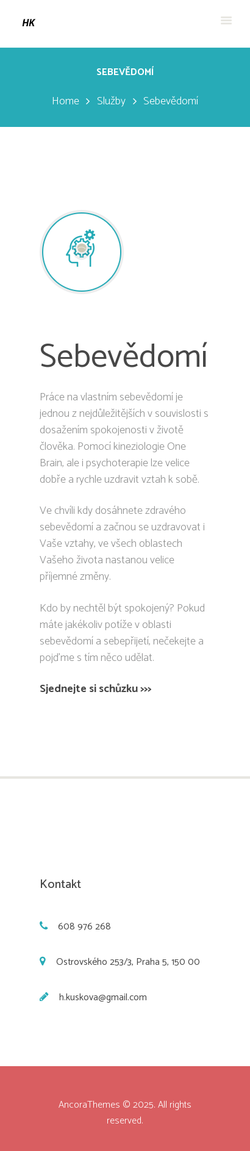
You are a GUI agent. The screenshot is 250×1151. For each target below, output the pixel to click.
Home (65, 101)
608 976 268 (84, 927)
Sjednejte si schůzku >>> (95, 689)
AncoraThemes (89, 1105)
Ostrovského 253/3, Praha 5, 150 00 (128, 962)
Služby (111, 101)
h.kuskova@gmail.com (103, 998)
